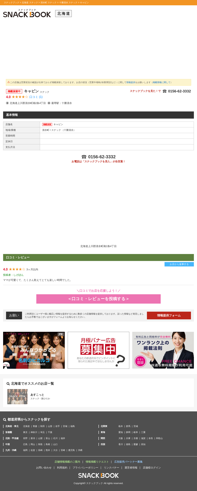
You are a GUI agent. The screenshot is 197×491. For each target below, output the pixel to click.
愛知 (120, 432)
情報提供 (130, 82)
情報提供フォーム (169, 315)
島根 (48, 444)
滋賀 (143, 438)
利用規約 (62, 467)
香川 (120, 444)
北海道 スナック (30, 2)
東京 (25, 432)
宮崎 (63, 450)
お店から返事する (179, 264)
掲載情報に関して (161, 82)
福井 (63, 438)
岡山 (33, 444)
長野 (25, 438)
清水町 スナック (48, 2)
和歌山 (159, 438)
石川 (55, 438)
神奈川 (34, 432)
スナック (56, 130)
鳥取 (40, 444)
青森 (35, 426)
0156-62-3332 (177, 91)
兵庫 (128, 438)
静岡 (128, 432)
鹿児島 (71, 450)
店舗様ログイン (152, 467)
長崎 (40, 450)
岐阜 (136, 432)
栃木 (120, 426)
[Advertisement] (98, 49)
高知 (143, 444)
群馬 (128, 426)
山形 (50, 426)
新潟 (33, 438)
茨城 (136, 426)
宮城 (65, 426)
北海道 (26, 426)
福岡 (25, 450)
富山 (48, 438)
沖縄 (80, 450)
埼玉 (42, 432)
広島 (25, 444)
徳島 (128, 444)
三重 (143, 432)
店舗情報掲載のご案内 (67, 461)
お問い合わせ (44, 467)
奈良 (151, 438)
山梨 (40, 438)
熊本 (48, 450)
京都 (136, 438)
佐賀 (33, 450)
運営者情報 (131, 467)
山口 (55, 444)
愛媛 (136, 444)
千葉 (50, 432)
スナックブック (11, 2)
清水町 (46, 130)
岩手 (57, 426)
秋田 (42, 426)
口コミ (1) (36, 96)
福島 (72, 426)
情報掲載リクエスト (98, 461)
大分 (55, 450)
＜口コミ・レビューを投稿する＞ (98, 298)
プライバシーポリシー (85, 467)
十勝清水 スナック (68, 2)
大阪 (120, 438)
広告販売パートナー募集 (128, 461)
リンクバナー (111, 467)
